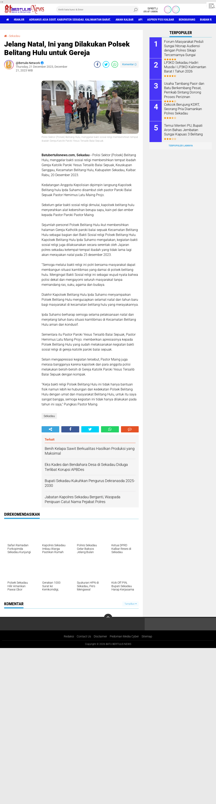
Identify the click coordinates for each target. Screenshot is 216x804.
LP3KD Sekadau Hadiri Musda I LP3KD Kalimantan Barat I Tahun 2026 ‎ (186, 66)
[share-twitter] (106, 64)
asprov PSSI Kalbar (160, 19)
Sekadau (14, 36)
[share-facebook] (97, 64)
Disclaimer (100, 636)
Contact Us (84, 636)
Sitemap (147, 636)
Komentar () (129, 64)
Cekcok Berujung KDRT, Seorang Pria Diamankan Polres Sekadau (182, 108)
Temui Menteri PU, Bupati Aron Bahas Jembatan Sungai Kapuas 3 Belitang (186, 129)
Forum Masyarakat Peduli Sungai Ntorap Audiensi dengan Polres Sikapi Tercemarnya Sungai (183, 47)
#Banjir (19, 19)
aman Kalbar (124, 19)
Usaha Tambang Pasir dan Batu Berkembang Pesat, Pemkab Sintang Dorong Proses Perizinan (183, 89)
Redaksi (69, 636)
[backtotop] (108, 618)
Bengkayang (187, 19)
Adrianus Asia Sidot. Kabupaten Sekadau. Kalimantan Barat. (70, 19)
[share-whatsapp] (114, 64)
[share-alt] (50, 429)
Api (140, 19)
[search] (97, 9)
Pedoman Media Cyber (124, 636)
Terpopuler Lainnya (181, 145)
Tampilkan (131, 604)
